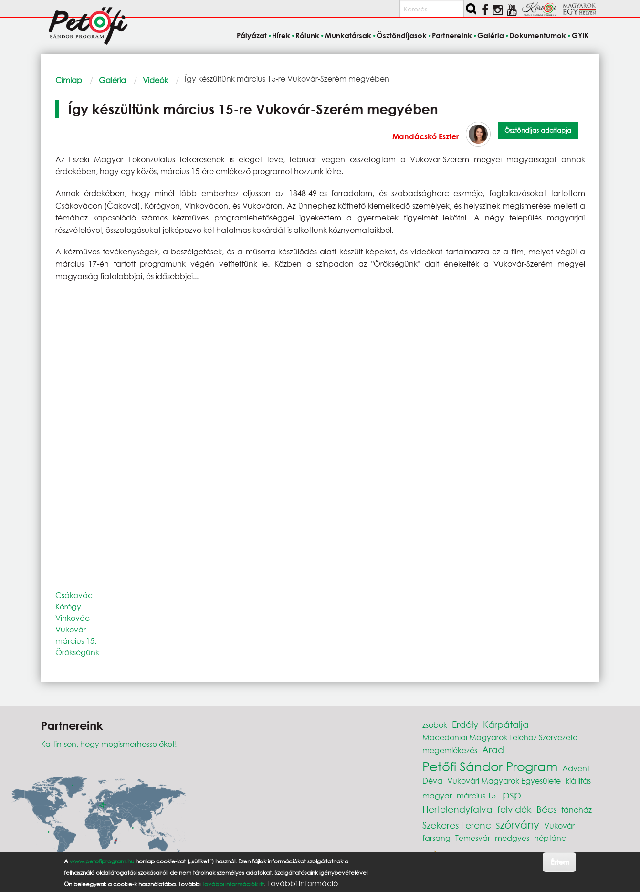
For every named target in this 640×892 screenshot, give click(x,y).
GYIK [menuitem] (580, 35)
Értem (559, 861)
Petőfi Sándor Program (489, 766)
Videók (155, 80)
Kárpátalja (506, 724)
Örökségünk (77, 652)
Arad (493, 749)
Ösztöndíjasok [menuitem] (402, 35)
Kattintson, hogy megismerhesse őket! (109, 744)
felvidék (514, 809)
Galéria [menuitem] (490, 35)
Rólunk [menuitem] (307, 35)
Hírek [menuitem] (281, 35)
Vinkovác (72, 618)
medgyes (512, 838)
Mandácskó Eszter (425, 136)
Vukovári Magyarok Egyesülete (504, 781)
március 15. (75, 641)
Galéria (112, 80)
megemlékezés (449, 750)
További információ (302, 883)
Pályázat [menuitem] (252, 35)
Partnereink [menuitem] (452, 35)
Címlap (68, 80)
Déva (432, 781)
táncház (576, 810)
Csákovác (74, 595)
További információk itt (233, 884)
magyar (437, 795)
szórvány (517, 824)
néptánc (550, 838)
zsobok (434, 725)
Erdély (465, 724)
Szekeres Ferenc (456, 824)
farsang (436, 838)
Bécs (546, 809)
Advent (575, 768)
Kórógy (68, 606)
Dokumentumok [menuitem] (537, 35)
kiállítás (578, 781)
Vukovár (70, 629)
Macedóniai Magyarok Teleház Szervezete (499, 737)
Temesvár (472, 838)
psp (512, 794)
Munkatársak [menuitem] (348, 35)
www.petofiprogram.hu (102, 861)
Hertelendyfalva (457, 809)
